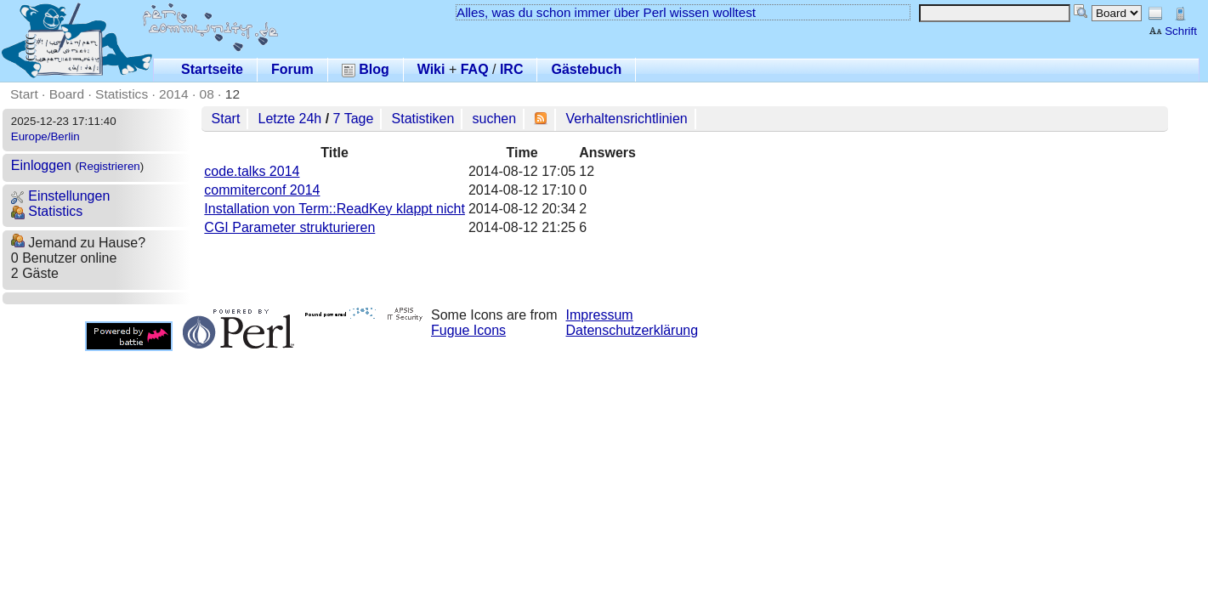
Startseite (212, 69)
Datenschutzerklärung (632, 330)
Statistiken (423, 118)
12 (232, 94)
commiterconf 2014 (262, 190)
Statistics (121, 94)
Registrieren (109, 166)
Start (24, 94)
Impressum (599, 315)
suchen (495, 118)
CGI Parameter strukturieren (289, 227)
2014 (174, 94)
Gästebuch (586, 69)
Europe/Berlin (45, 136)
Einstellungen (61, 196)
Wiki (431, 69)
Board (66, 94)
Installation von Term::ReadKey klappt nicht (334, 208)
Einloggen (41, 165)
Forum (292, 69)
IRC (512, 69)
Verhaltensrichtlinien (627, 118)
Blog (365, 69)
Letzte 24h (290, 118)
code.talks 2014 (251, 171)
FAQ (475, 69)
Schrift (1172, 31)
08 (207, 94)
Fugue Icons (468, 330)
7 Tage (353, 118)
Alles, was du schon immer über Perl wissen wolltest (606, 12)
